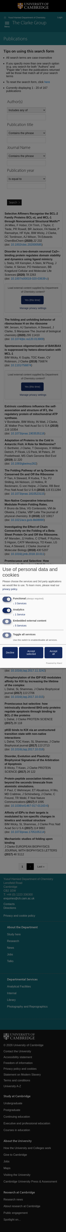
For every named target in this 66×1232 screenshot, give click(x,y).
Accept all (53, 652)
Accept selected (31, 652)
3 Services (19, 603)
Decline (10, 652)
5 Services (19, 625)
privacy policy (9, 589)
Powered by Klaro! (54, 663)
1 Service (19, 614)
